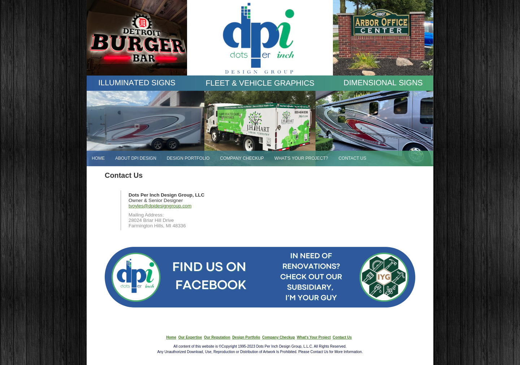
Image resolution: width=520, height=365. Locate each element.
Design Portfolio (246, 337)
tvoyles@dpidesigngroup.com (160, 206)
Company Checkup (278, 337)
